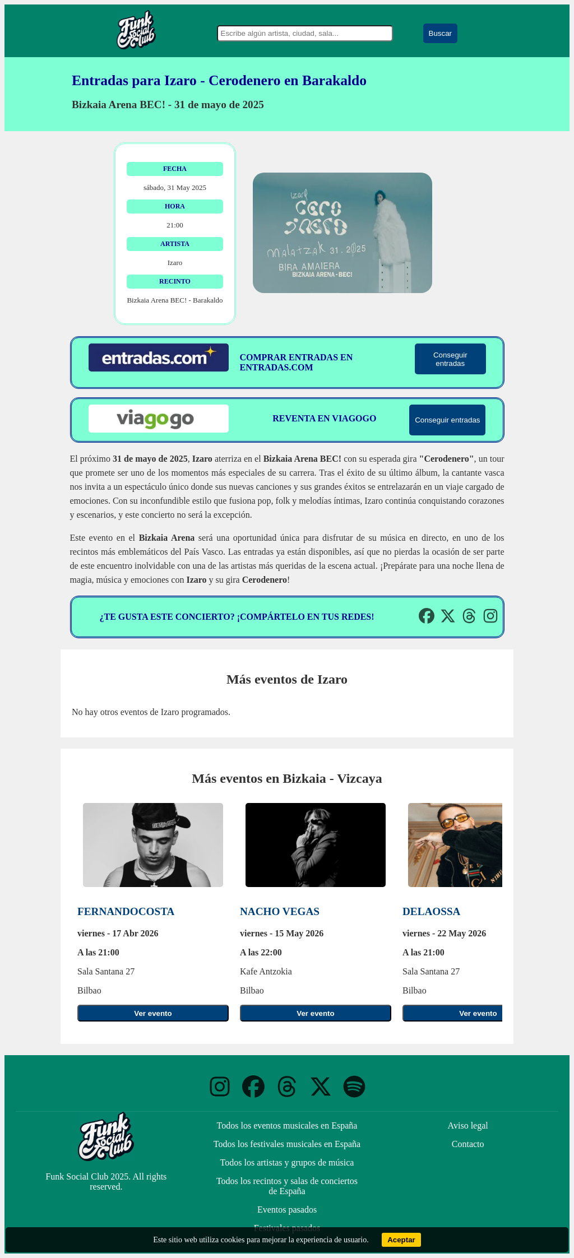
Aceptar (401, 1240)
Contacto (468, 1144)
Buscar (440, 33)
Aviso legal (468, 1125)
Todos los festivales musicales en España (287, 1144)
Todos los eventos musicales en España (287, 1125)
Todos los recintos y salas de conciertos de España (287, 1186)
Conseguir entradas (450, 359)
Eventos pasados (287, 1209)
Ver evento (153, 1013)
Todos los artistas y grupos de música (287, 1162)
